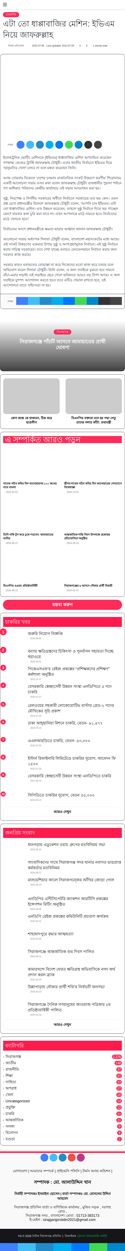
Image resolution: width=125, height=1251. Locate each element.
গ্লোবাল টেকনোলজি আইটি (92, 1236)
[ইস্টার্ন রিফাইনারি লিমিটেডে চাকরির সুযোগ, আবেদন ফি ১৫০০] (14, 763)
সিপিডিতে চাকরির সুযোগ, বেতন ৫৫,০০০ (61, 795)
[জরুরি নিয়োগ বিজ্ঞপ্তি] (14, 638)
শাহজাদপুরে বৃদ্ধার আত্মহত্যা (50, 934)
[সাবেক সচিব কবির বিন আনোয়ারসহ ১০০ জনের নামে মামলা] (32, 463)
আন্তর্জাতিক (14, 1120)
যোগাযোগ (20, 1171)
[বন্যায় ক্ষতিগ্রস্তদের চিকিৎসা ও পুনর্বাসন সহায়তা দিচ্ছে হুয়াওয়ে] (14, 655)
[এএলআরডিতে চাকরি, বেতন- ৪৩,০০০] (14, 745)
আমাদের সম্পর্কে (42, 1171)
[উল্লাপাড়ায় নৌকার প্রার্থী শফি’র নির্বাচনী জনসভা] (14, 991)
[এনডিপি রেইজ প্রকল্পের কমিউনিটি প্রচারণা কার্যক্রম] (14, 921)
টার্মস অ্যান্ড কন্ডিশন (96, 1171)
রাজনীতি (11, 14)
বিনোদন (12, 1133)
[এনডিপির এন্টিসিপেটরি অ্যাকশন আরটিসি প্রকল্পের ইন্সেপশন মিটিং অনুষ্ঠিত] (14, 903)
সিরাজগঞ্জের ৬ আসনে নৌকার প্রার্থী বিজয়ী (88, 585)
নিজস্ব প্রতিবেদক (15, 45)
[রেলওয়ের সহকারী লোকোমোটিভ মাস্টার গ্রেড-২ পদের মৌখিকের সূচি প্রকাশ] (14, 710)
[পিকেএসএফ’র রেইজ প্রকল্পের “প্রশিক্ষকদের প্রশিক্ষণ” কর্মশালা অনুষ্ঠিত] (14, 673)
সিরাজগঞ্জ (62, 331)
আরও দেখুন (62, 812)
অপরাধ (11, 1088)
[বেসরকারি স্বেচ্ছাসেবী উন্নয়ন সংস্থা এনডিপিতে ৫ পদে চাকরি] (14, 692)
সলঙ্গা (10, 1126)
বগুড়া (10, 1139)
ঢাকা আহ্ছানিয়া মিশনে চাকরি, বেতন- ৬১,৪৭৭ (65, 723)
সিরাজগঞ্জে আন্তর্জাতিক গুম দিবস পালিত (61, 951)
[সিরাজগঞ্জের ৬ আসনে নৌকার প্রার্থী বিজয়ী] (93, 565)
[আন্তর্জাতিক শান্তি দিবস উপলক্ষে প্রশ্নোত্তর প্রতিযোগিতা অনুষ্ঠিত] (93, 514)
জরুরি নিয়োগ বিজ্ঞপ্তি (45, 633)
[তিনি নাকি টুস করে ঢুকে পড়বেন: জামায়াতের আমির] (32, 514)
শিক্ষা (9, 1076)
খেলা (9, 1095)
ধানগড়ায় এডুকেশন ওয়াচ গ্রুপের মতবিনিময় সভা (66, 845)
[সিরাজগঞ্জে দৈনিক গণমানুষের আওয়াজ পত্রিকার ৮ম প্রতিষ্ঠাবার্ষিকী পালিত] (14, 1009)
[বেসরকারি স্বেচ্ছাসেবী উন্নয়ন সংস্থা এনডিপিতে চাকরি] (14, 781)
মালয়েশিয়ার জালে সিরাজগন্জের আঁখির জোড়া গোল (71, 880)
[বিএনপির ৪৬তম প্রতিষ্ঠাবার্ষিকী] (32, 565)
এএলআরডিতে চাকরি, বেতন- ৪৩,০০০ (59, 741)
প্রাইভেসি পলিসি (68, 1171)
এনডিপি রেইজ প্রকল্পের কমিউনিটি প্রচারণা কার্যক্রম (68, 916)
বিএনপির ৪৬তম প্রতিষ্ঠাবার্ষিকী (20, 585)
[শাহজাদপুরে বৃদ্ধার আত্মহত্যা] (14, 938)
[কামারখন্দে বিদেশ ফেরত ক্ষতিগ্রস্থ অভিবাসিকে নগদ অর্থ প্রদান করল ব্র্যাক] (14, 973)
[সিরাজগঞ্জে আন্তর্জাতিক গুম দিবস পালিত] (14, 956)
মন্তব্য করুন (62, 604)
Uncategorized (18, 1101)
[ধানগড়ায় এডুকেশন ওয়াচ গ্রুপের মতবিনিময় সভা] (14, 849)
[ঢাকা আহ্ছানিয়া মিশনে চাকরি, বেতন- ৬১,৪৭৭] (14, 727)
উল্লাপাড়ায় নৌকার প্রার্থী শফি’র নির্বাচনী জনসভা (66, 987)
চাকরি (10, 1114)
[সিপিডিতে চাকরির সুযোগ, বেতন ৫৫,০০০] (14, 798)
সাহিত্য (11, 1082)
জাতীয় (11, 1063)
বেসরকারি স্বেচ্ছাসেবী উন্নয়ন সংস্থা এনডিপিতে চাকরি (69, 776)
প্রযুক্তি (10, 1107)
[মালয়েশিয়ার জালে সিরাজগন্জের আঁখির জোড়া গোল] (14, 885)
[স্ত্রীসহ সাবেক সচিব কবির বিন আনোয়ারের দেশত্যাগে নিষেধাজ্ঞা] (93, 463)
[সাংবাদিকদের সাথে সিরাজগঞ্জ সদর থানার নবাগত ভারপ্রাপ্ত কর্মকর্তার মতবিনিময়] (14, 867)
